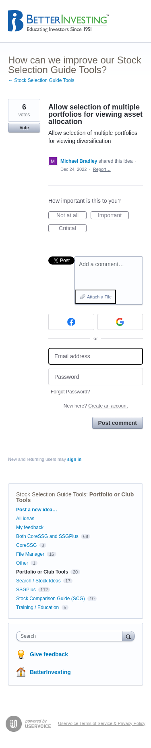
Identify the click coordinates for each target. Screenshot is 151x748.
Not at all (71, 215)
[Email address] (95, 356)
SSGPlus (26, 590)
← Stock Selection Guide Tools (41, 80)
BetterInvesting (50, 672)
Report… (102, 169)
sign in (74, 459)
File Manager (30, 554)
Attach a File (99, 296)
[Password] (95, 376)
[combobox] (71, 636)
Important (113, 215)
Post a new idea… (36, 510)
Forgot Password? (70, 392)
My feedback (29, 527)
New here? (96, 406)
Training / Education (37, 607)
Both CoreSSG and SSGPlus (47, 536)
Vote (24, 127)
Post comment (117, 423)
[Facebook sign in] (71, 322)
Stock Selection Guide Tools (51, 494)
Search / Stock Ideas (38, 581)
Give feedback (49, 654)
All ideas (25, 518)
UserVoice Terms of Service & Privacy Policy (101, 723)
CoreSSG (26, 545)
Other (22, 563)
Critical (73, 228)
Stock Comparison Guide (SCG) (50, 598)
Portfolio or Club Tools (42, 572)
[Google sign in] (120, 322)
